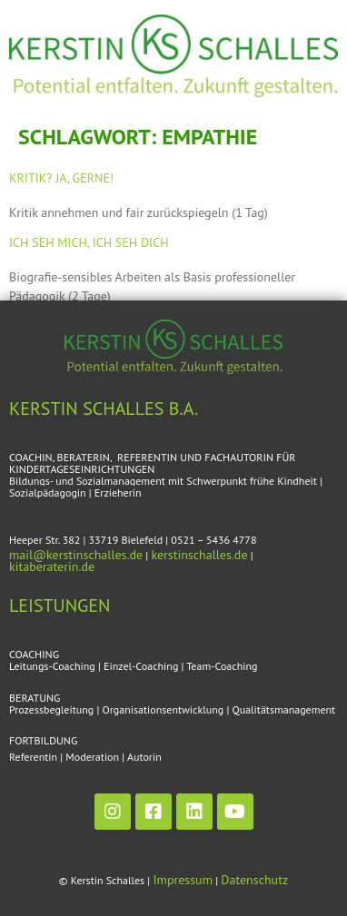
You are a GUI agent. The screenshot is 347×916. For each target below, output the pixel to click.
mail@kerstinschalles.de (76, 555)
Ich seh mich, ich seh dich (89, 242)
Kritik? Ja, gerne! (61, 178)
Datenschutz (254, 880)
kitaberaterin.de (51, 566)
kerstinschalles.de (199, 555)
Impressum (183, 880)
